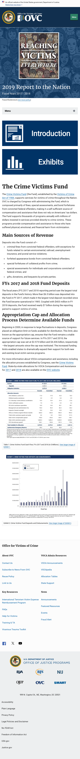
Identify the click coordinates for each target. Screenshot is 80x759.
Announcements (49, 599)
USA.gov (5, 741)
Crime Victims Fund (16, 194)
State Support (47, 583)
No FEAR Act (7, 728)
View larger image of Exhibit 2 (60, 523)
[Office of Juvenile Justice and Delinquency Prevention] (19, 685)
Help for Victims (9, 616)
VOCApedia (46, 569)
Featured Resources (50, 606)
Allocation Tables (49, 576)
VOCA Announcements (52, 563)
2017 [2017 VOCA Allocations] (8, 370)
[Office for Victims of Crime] (40, 685)
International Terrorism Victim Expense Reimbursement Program (20, 601)
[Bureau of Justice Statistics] (40, 675)
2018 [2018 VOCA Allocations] (18, 370)
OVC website (53, 370)
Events (44, 612)
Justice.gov (7, 747)
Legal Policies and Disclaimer (15, 721)
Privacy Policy (8, 715)
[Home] (30, 17)
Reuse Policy (8, 576)
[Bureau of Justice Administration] (20, 674)
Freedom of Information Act (14, 734)
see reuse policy (24, 100)
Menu (74, 17)
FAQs (4, 609)
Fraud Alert (46, 619)
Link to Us (7, 583)
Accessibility (7, 702)
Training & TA (8, 622)
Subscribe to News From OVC (16, 569)
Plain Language (8, 708)
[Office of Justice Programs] (8, 17)
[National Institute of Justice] (60, 674)
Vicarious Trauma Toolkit (14, 629)
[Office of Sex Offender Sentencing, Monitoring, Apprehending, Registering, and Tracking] (60, 684)
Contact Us (7, 563)
